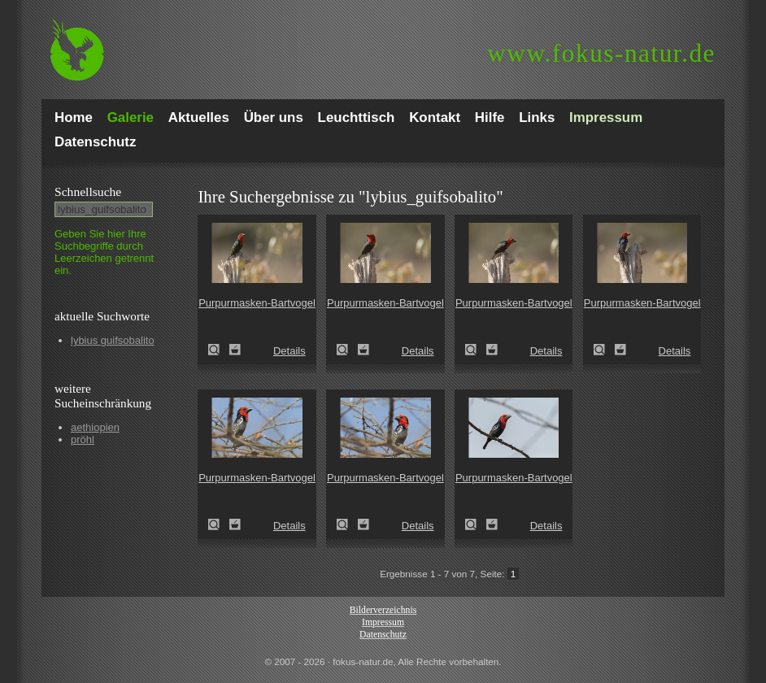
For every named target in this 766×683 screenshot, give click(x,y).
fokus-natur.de (601, 53)
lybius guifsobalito (113, 340)
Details (289, 351)
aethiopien (95, 427)
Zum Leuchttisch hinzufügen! (235, 349)
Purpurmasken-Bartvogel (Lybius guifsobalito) (218, 349)
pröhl (82, 439)
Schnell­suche (87, 191)
